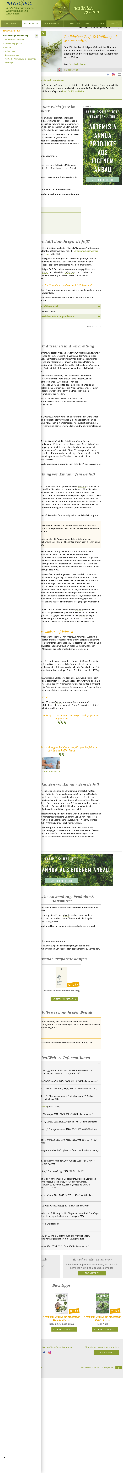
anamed (44, 1203)
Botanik (7, 47)
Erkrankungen (11, 23)
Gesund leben (73, 23)
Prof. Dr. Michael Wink (91, 116)
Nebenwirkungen (11, 55)
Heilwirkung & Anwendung (15, 35)
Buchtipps (8, 62)
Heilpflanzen (31, 23)
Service (100, 23)
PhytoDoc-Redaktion (77, 88)
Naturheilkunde (52, 23)
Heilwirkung (9, 51)
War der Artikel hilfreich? (94, 51)
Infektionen (73, 94)
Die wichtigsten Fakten (14, 39)
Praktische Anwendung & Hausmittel (20, 58)
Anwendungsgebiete (13, 43)
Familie (89, 23)
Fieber (76, 290)
